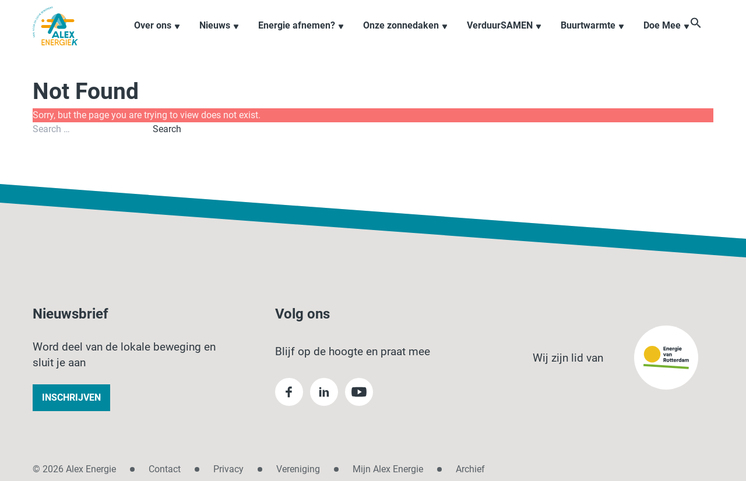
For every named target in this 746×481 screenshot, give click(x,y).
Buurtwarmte (593, 37)
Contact (165, 469)
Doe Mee (666, 37)
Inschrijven (71, 397)
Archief (470, 469)
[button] (707, 36)
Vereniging (298, 469)
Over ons (157, 37)
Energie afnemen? (301, 37)
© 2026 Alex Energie (74, 469)
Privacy (228, 469)
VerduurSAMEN (504, 37)
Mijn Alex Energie (388, 469)
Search (167, 129)
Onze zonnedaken (405, 37)
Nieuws (219, 37)
